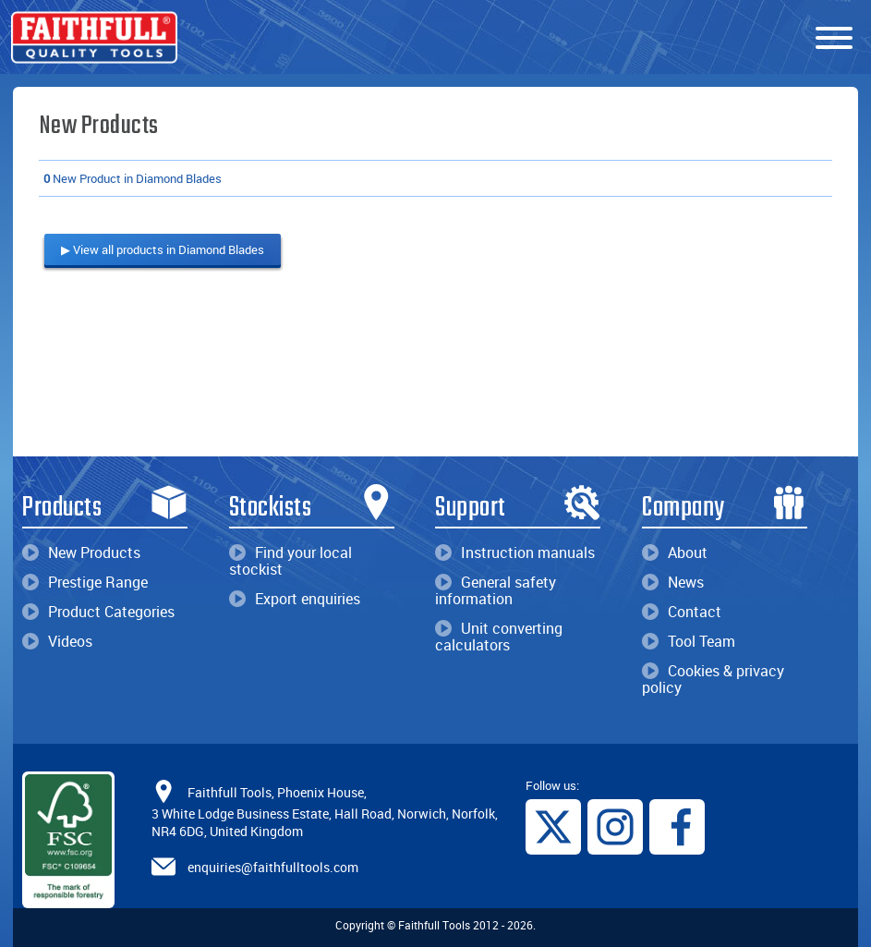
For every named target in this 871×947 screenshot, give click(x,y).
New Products (81, 552)
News (673, 582)
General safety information (495, 590)
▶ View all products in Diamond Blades (162, 249)
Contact (681, 611)
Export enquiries (294, 599)
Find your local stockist (290, 560)
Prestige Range (85, 582)
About (675, 552)
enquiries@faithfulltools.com (273, 867)
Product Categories (98, 611)
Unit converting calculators (499, 636)
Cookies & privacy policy (713, 679)
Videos (57, 641)
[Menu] (834, 39)
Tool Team (688, 641)
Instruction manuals (515, 552)
